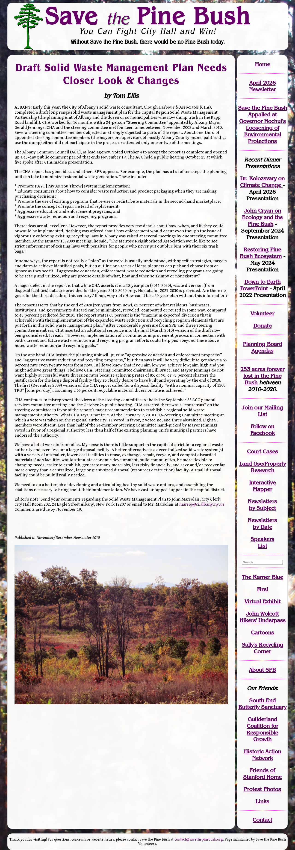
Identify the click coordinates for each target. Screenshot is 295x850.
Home (262, 64)
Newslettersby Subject (262, 504)
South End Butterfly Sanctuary (262, 703)
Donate (262, 325)
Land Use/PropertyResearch (262, 467)
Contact (262, 819)
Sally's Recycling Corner (262, 648)
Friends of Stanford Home (262, 773)
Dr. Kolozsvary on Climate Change (262, 181)
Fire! (262, 589)
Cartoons (262, 632)
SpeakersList (262, 542)
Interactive (262, 482)
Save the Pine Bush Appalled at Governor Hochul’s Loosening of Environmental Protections (262, 124)
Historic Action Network (262, 754)
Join (247, 407)
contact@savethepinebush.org (198, 839)
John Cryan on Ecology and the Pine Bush (262, 217)
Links (262, 801)
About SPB (262, 669)
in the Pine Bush (263, 376)
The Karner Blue (262, 577)
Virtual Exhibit (262, 601)
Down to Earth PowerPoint (260, 285)
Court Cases (262, 451)
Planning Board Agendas (262, 347)
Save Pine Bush (148, 16)
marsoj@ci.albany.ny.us (201, 504)
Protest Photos (262, 789)
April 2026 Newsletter (262, 86)
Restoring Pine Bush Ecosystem (261, 252)
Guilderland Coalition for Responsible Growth (262, 729)
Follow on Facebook (262, 429)
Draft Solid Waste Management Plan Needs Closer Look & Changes (121, 74)
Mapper (262, 489)
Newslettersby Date (262, 523)
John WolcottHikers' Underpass (262, 617)
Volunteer (262, 313)
